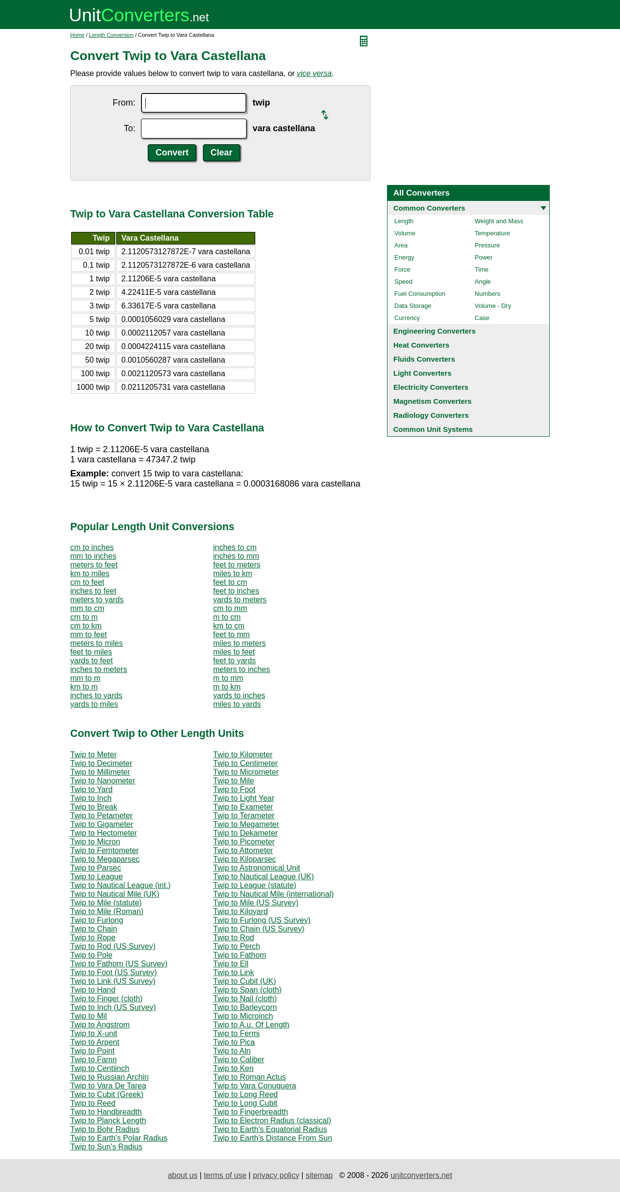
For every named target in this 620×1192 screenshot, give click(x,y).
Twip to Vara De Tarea (108, 1086)
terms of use (225, 1175)
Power (484, 257)
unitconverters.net (421, 1175)
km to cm (229, 626)
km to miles (89, 573)
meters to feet (94, 565)
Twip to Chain (93, 929)
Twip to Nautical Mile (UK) (114, 894)
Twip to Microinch (243, 1016)
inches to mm (236, 556)
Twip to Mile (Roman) (106, 911)
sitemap (319, 1175)
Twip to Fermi (236, 1033)
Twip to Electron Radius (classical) (272, 1120)
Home (77, 35)
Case (482, 317)
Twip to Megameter (246, 824)
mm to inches (93, 556)
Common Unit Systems (433, 429)
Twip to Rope (92, 937)
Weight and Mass (499, 221)
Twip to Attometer (243, 850)
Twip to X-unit (93, 1033)
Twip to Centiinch (99, 1068)
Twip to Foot (234, 789)
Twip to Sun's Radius (106, 1147)
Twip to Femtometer (104, 850)
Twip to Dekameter (245, 833)
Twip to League (96, 876)
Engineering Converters (434, 331)
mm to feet (88, 634)
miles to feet (234, 652)
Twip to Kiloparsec (244, 859)
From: (123, 102)
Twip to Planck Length (108, 1120)
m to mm (228, 678)
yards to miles (94, 704)
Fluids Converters (424, 359)
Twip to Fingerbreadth (250, 1112)
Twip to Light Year (243, 798)
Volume (404, 233)
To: (129, 128)
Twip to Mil (88, 1016)
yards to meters (239, 600)
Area (400, 245)
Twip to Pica (234, 1042)
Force (402, 269)
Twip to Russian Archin (109, 1077)
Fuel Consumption (420, 293)
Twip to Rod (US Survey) (112, 946)
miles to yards (237, 704)
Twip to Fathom (239, 955)
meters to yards (97, 600)
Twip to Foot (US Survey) (113, 972)
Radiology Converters (431, 415)
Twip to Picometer (244, 842)
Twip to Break (93, 807)
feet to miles (91, 652)
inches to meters (98, 669)
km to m (84, 687)
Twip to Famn (93, 1059)
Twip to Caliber (238, 1059)
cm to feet (87, 582)
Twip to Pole (91, 955)
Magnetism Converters (432, 401)
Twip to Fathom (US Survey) (119, 964)
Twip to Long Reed (245, 1094)
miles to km (232, 573)
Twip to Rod (233, 937)
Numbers (487, 293)
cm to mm (230, 608)
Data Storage (413, 305)
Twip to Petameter (101, 815)
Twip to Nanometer (102, 781)
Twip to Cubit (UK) (244, 981)
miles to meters (239, 643)
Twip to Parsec (95, 868)
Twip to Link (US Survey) (112, 981)
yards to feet (91, 661)
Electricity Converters (430, 387)
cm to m (84, 617)
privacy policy (276, 1175)
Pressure (487, 245)
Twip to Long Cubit (245, 1103)
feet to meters (237, 565)
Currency (407, 317)
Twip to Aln (231, 1051)
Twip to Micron (95, 842)
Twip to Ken (233, 1068)
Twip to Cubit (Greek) (106, 1094)
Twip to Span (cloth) (247, 990)
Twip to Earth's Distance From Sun (272, 1138)
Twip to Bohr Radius (105, 1129)
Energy (404, 257)
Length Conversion (111, 35)
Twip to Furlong (96, 920)
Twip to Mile (233, 781)
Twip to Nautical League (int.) (120, 885)
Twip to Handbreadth (106, 1112)
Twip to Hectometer (103, 833)
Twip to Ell (230, 964)
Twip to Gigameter (101, 824)
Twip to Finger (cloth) (106, 998)
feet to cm (230, 582)
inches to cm (235, 547)
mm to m (85, 678)
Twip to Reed (92, 1103)
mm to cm (87, 608)
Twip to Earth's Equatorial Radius (270, 1129)
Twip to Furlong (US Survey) (261, 920)
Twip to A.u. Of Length (251, 1025)
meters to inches (241, 669)
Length (404, 221)
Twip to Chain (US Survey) (259, 929)
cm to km (86, 626)
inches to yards (96, 695)
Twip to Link (233, 972)
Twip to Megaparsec (105, 859)
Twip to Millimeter (100, 772)
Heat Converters (421, 345)
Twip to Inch (90, 798)
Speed (403, 281)
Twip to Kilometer (243, 754)
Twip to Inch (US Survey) (113, 1007)
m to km (227, 687)
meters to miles (96, 643)
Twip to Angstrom (100, 1025)
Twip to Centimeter (245, 763)
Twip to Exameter (243, 807)
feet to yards (234, 661)
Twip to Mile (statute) (106, 903)
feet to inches (236, 591)
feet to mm (231, 634)
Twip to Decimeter (101, 763)
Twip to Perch (236, 946)
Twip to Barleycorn (245, 1007)
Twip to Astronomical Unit (256, 868)
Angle (483, 281)
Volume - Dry (493, 305)
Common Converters (429, 208)
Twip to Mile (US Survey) (255, 903)
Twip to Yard (91, 789)
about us (182, 1175)
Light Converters (422, 373)
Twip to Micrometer (246, 772)
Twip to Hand (92, 990)
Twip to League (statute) (254, 885)
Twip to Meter (93, 754)
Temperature (492, 233)
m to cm (227, 617)
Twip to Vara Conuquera (254, 1086)
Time (481, 269)
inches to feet (93, 591)
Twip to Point (92, 1051)
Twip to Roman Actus (249, 1077)
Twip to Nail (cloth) (245, 998)
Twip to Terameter (244, 815)
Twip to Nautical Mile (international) (273, 894)
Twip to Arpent (94, 1042)
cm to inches (92, 547)
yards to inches (239, 695)
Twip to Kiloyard (240, 911)
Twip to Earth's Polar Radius (118, 1138)
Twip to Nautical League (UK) (263, 876)
